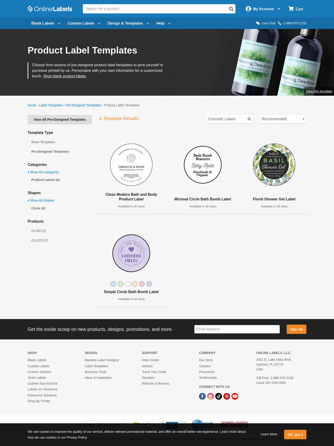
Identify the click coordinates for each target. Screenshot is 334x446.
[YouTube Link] (234, 396)
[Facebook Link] (203, 396)
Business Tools (95, 372)
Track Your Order (154, 372)
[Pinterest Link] (227, 396)
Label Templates (51, 105)
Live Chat (265, 23)
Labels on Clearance (42, 389)
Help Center (150, 360)
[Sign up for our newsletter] (237, 329)
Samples (148, 378)
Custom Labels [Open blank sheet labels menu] (84, 23)
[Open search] (231, 9)
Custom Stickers (39, 372)
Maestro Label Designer (102, 360)
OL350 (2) (38, 231)
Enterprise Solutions (42, 395)
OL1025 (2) (39, 240)
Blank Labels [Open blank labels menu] (45, 23)
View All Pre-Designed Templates (60, 119)
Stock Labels (37, 378)
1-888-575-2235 (292, 23)
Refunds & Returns (155, 383)
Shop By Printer (39, 401)
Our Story (206, 360)
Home (32, 105)
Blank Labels (37, 360)
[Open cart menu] (295, 9)
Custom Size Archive (43, 383)
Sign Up (296, 329)
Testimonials (208, 378)
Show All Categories (43, 172)
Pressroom (207, 372)
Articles (147, 366)
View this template (319, 91)
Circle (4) (38, 208)
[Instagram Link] (211, 396)
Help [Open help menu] (163, 23)
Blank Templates (43, 142)
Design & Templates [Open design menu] (128, 23)
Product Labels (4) (45, 180)
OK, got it (295, 435)
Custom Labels (38, 366)
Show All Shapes (41, 200)
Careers (205, 366)
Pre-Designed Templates (83, 105)
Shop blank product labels (64, 76)
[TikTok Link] (219, 396)
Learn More (269, 434)
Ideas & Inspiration (98, 378)
